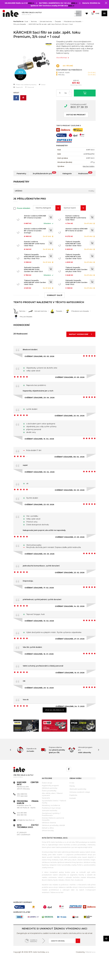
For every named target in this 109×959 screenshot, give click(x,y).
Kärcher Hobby (88, 166)
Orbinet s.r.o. (90, 952)
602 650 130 (22, 815)
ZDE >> (31, 3)
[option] (33, 61)
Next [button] (98, 750)
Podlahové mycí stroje (51, 808)
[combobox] (47, 208)
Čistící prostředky (49, 791)
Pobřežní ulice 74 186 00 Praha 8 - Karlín (27, 804)
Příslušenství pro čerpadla (72, 21)
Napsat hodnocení (81, 334)
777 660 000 (22, 796)
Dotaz (42, 84)
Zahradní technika (46, 21)
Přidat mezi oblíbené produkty (25, 84)
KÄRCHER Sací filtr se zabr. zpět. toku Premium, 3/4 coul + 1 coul (51, 24)
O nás (71, 783)
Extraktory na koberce (51, 805)
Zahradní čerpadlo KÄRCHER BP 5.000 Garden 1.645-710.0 (77, 282)
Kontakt (72, 798)
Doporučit (18, 87)
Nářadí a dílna (48, 828)
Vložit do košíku (84, 93)
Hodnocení (85, 173)
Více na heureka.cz (54, 710)
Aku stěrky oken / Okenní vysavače (52, 794)
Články (72, 786)
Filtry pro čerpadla (19, 24)
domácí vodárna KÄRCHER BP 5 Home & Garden (77, 230)
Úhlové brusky (48, 830)
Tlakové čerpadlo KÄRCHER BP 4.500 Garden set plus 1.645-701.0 (77, 269)
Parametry (21, 173)
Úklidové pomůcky (49, 788)
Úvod (26, 21)
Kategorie (67, 173)
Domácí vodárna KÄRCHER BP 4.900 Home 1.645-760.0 (35, 243)
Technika (34, 21)
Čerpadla (58, 21)
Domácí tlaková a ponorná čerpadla (53, 819)
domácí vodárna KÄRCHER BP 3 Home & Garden (35, 217)
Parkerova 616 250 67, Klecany (27, 785)
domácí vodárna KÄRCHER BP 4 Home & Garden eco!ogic (35, 231)
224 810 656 (22, 813)
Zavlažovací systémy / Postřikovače (51, 814)
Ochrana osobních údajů (79, 792)
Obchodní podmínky (77, 789)
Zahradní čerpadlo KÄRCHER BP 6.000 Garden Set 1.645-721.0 (35, 269)
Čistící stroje (47, 783)
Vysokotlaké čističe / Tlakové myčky (54, 802)
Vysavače (46, 798)
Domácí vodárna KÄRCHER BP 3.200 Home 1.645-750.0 (77, 217)
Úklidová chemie (49, 823)
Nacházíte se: (18, 21)
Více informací (62, 57)
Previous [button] (10, 750)
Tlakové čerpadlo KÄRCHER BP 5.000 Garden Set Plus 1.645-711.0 (35, 256)
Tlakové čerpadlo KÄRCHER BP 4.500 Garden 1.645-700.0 (35, 282)
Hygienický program (50, 785)
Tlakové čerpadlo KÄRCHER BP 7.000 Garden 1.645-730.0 (77, 244)
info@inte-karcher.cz (25, 820)
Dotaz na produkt (76, 115)
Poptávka (73, 795)
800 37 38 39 (79, 107)
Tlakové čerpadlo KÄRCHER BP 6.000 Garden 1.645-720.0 (77, 256)
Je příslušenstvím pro (44, 173)
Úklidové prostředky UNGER (53, 825)
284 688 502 (22, 794)
